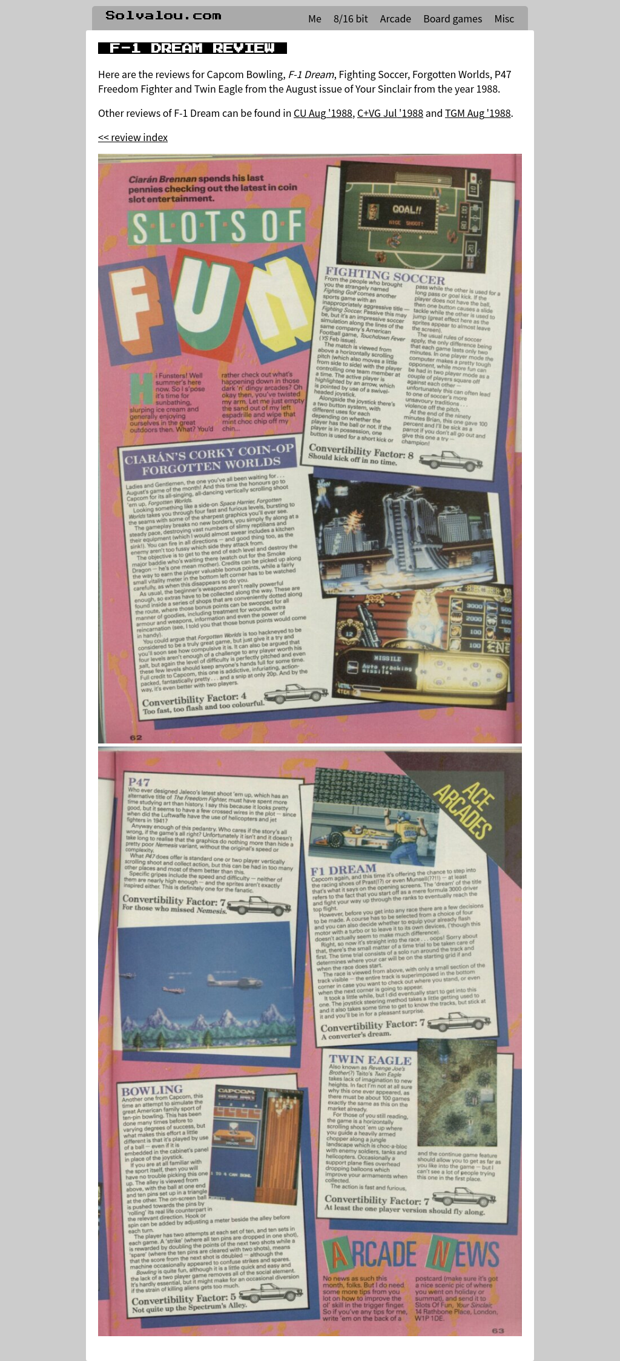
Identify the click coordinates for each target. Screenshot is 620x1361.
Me (315, 18)
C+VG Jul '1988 (390, 112)
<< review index (133, 137)
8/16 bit (351, 18)
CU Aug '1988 (323, 112)
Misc (504, 18)
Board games (452, 18)
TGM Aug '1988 (478, 112)
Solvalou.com (164, 16)
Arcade (395, 18)
